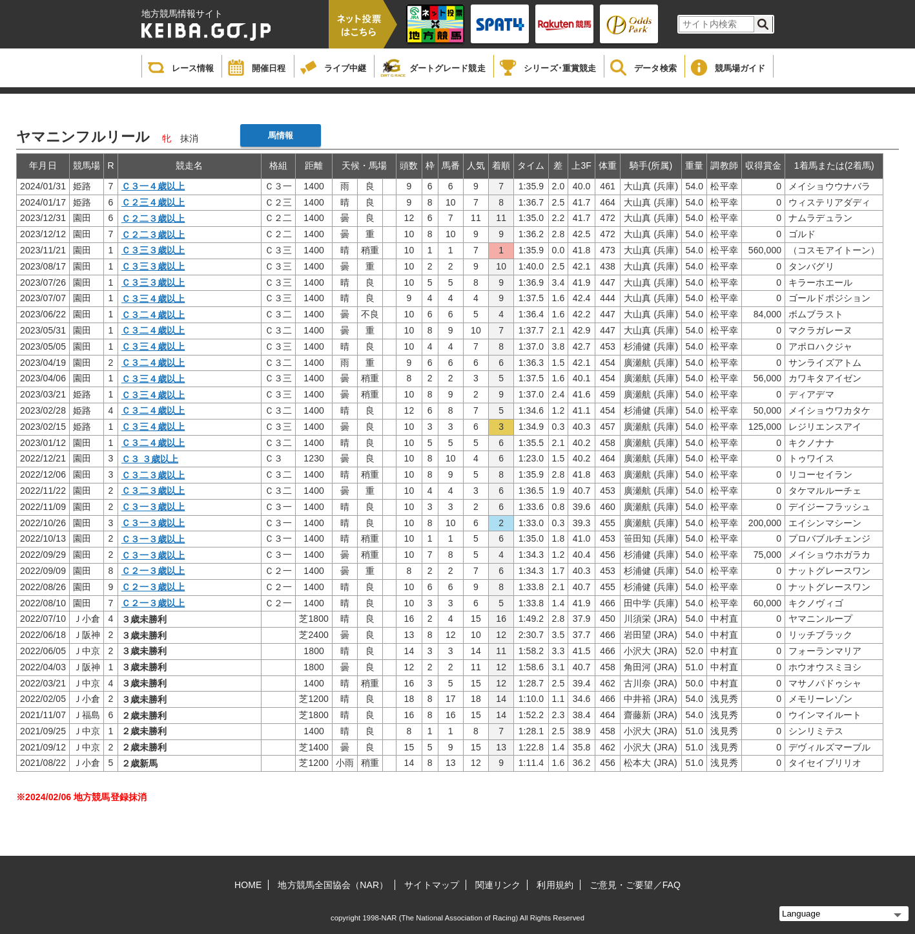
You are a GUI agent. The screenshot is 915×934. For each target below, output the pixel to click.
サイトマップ (431, 885)
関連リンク (498, 885)
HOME (248, 885)
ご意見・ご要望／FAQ (635, 885)
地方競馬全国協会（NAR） (333, 885)
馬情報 (280, 135)
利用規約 (555, 885)
